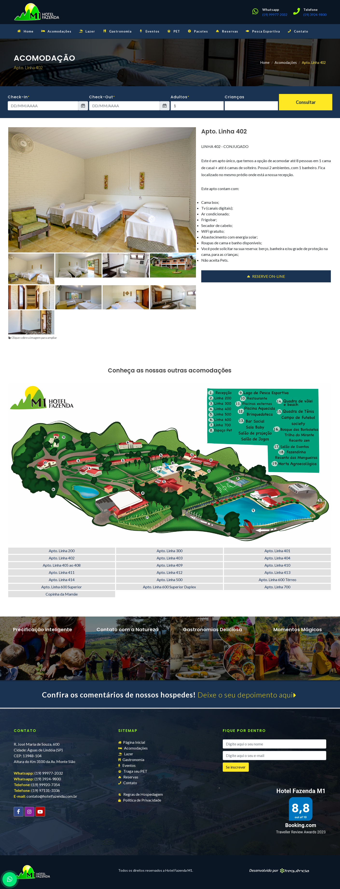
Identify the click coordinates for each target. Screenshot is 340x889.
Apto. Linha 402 (62, 558)
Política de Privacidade (139, 800)
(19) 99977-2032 (274, 15)
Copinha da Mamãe (62, 594)
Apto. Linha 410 (277, 565)
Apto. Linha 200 (62, 550)
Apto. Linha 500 (169, 579)
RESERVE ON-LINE (266, 276)
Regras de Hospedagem (140, 794)
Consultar (306, 102)
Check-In (19, 97)
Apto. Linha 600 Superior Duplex (169, 586)
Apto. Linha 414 (62, 579)
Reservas (128, 777)
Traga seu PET (132, 771)
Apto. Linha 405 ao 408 (62, 565)
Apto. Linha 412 (169, 572)
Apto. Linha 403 (169, 558)
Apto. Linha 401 (277, 550)
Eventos (127, 765)
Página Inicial (131, 742)
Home (265, 62)
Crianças (234, 97)
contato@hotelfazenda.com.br (52, 796)
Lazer (125, 753)
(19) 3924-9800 (314, 15)
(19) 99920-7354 (45, 784)
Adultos (180, 97)
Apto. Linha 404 (277, 558)
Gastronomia (131, 759)
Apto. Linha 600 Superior (61, 586)
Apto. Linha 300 (169, 550)
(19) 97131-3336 (45, 790)
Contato (127, 782)
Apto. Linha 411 (62, 572)
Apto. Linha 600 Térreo (277, 579)
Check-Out (102, 97)
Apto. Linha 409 (169, 565)
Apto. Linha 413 (277, 572)
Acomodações (286, 62)
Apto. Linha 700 (277, 586)
